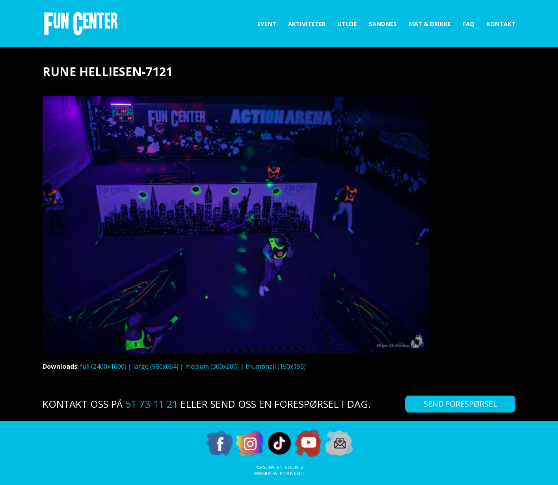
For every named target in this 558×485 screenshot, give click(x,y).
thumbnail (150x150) (276, 366)
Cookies (294, 467)
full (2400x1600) (103, 366)
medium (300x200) (212, 366)
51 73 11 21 (151, 404)
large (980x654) (156, 366)
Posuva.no (292, 473)
